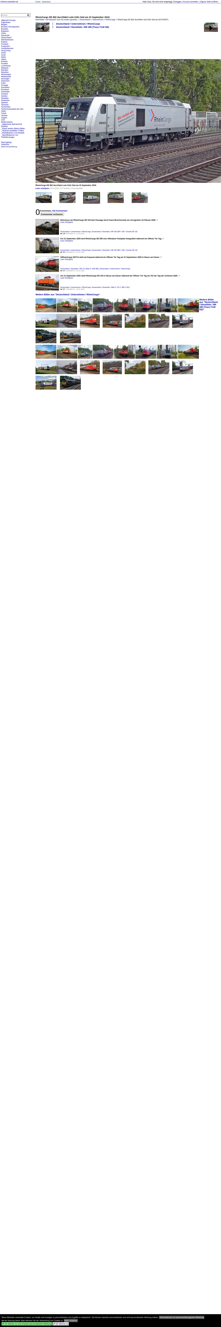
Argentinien (6, 22)
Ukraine (4, 115)
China (3, 33)
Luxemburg (5, 66)
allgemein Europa (8, 20)
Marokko (4, 70)
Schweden (5, 92)
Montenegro (6, 74)
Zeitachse (5, 144)
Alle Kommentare (59, 211)
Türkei (3, 113)
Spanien (4, 102)
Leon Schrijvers (66, 222)
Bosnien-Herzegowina (10, 27)
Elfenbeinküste (7, 40)
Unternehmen (98, 20)
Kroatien (4, 63)
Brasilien (4, 29)
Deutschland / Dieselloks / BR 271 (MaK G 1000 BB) (79, 269)
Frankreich (5, 46)
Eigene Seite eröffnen (209, 2)
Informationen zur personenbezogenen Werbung (181, 1317)
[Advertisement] (45, 43)
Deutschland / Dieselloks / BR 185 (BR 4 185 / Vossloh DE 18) (114, 231)
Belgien (4, 25)
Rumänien (5, 87)
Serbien (4, 96)
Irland (3, 53)
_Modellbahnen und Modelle (12, 133)
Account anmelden (190, 2)
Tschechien (5, 107)
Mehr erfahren (70, 1320)
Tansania (4, 105)
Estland (4, 42)
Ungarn (4, 118)
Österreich (5, 81)
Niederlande (6, 76)
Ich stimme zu (60, 1324)
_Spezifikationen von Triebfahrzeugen (9, 136)
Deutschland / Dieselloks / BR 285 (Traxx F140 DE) (82, 27)
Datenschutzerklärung (9, 147)
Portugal (4, 85)
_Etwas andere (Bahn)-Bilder (13, 128)
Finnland (4, 44)
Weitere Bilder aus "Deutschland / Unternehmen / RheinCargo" (68, 294)
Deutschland (85, 20)
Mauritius (5, 72)
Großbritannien (7, 48)
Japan (3, 59)
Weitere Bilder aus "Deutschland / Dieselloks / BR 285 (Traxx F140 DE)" (208, 304)
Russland (5, 89)
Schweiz (4, 94)
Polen (3, 83)
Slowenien (5, 100)
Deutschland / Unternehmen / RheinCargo (78, 24)
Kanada (4, 61)
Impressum (46, 2)
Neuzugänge (6, 142)
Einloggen (177, 2)
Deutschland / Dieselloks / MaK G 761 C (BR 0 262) (111, 287)
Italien (3, 57)
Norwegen (5, 79)
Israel (3, 55)
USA (3, 120)
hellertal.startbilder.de (9, 2)
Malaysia (4, 68)
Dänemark (5, 35)
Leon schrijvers (42, 188)
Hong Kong (5, 50)
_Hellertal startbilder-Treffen (12, 131)
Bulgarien (5, 31)
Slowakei (4, 98)
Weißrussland (6, 122)
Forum (38, 2)
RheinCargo (110, 20)
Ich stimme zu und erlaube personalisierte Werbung (27, 1324)
